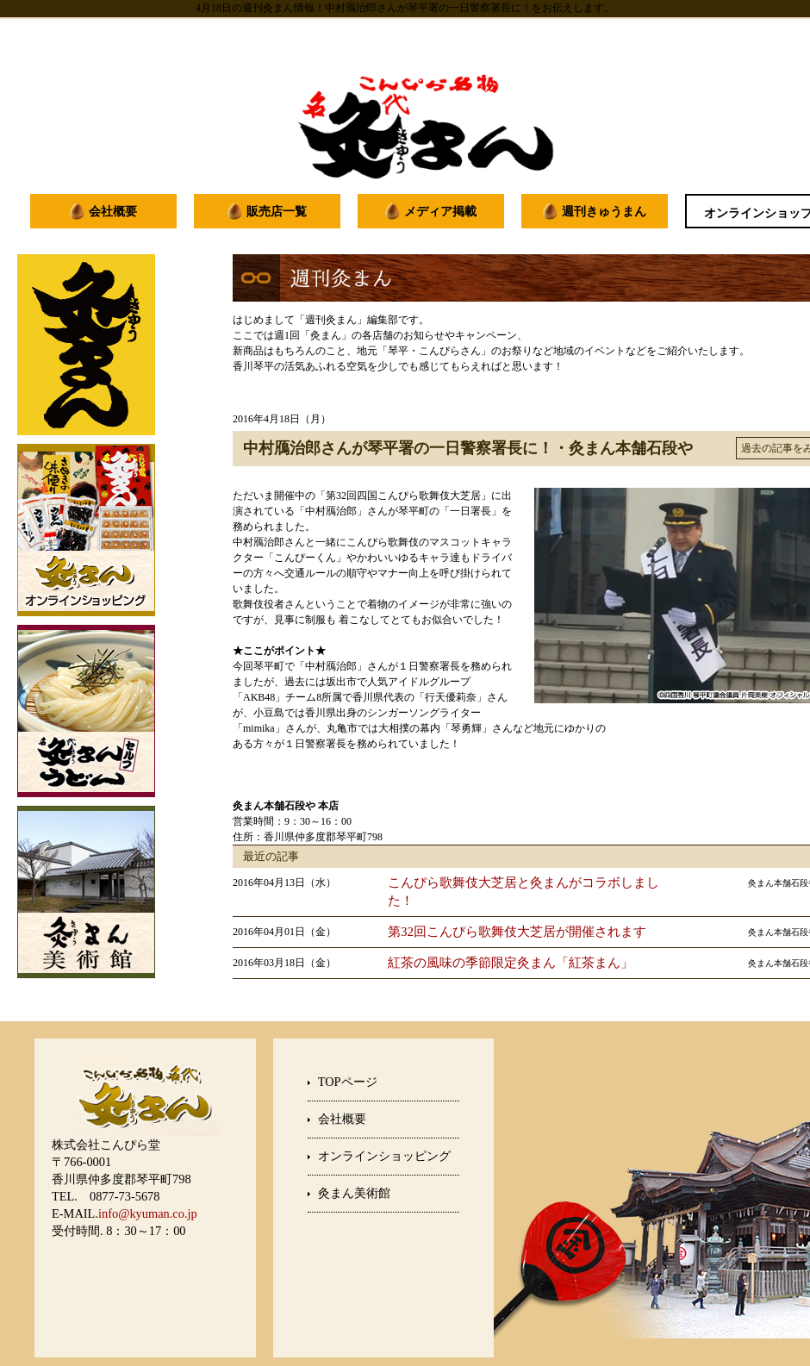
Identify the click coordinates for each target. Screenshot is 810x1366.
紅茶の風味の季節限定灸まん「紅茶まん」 (510, 963)
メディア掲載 (440, 211)
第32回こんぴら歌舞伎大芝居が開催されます (517, 932)
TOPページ (347, 1081)
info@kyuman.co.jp (147, 1213)
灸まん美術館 (354, 1193)
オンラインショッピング (384, 1156)
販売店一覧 (276, 211)
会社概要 (113, 211)
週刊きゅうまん (604, 211)
